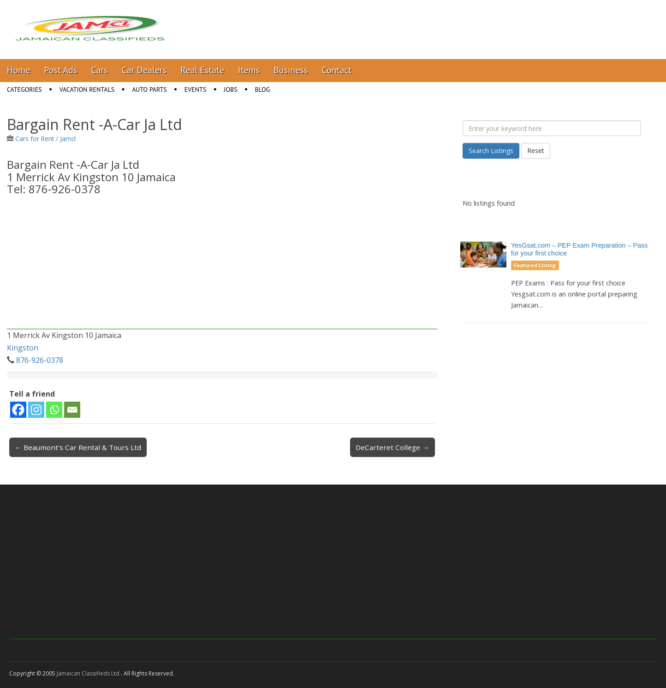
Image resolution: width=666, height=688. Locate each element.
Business (291, 70)
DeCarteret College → (392, 447)
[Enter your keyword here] (552, 128)
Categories (24, 89)
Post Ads (60, 70)
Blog (262, 89)
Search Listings (491, 150)
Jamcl (68, 138)
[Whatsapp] (54, 410)
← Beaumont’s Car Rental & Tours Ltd (78, 447)
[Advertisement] (222, 264)
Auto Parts (149, 89)
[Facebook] (18, 410)
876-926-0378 (39, 360)
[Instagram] (36, 410)
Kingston (22, 348)
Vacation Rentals (87, 89)
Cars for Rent (34, 138)
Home (18, 70)
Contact (336, 70)
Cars (99, 70)
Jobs (230, 89)
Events (195, 89)
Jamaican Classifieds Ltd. (89, 673)
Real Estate (202, 70)
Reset (535, 150)
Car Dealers (144, 70)
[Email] (72, 410)
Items (249, 70)
